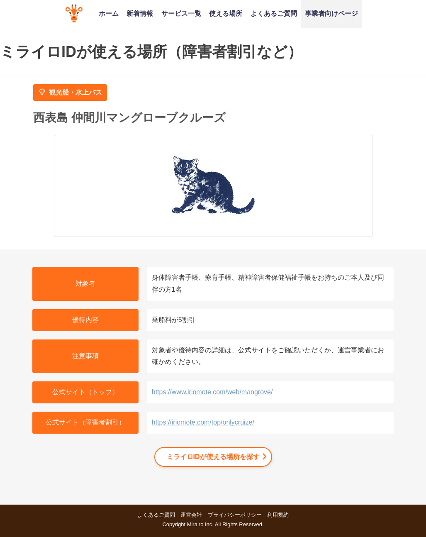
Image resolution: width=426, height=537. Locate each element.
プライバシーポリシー (235, 515)
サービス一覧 (181, 13)
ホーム (109, 13)
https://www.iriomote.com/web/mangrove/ (212, 391)
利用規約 (278, 515)
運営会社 (191, 515)
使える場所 (225, 13)
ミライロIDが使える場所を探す (213, 456)
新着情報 (140, 13)
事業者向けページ (331, 13)
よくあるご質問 (274, 13)
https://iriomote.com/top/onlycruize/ (203, 422)
